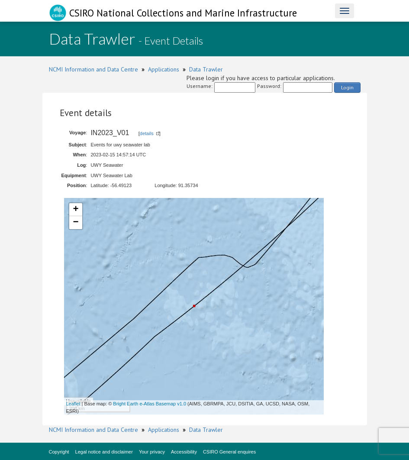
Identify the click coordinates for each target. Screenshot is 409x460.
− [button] (75, 222)
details (147, 133)
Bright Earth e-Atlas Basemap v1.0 (149, 403)
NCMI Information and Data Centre (93, 69)
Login (347, 87)
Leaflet (73, 403)
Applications (163, 69)
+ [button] (75, 209)
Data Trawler (206, 69)
